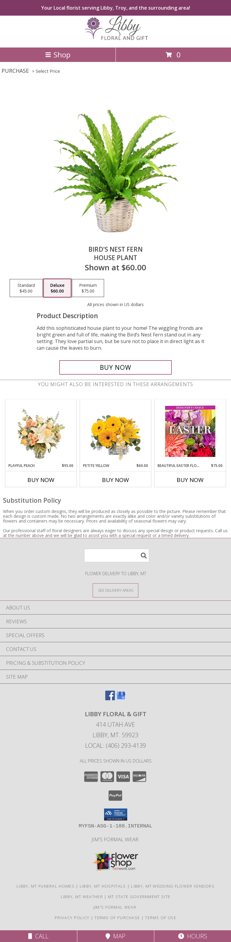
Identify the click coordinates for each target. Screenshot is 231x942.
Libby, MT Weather (82, 896)
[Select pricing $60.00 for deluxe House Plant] (57, 288)
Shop (57, 55)
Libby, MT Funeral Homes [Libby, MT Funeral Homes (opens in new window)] (46, 886)
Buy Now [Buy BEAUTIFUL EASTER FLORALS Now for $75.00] (190, 480)
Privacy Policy (72, 917)
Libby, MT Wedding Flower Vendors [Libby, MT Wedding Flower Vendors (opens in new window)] (172, 886)
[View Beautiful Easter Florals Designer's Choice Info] (190, 431)
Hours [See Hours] (192, 936)
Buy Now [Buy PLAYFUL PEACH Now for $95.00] (40, 480)
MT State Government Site (139, 896)
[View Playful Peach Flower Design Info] (41, 431)
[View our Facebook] (110, 698)
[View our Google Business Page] (121, 698)
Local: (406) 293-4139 (115, 745)
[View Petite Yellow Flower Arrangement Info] (116, 431)
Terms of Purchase (117, 917)
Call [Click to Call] (38, 936)
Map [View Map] (115, 936)
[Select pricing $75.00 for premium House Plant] (88, 288)
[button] (115, 815)
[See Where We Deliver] (115, 590)
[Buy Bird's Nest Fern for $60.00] (115, 367)
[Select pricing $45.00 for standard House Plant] (26, 288)
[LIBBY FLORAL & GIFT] (115, 38)
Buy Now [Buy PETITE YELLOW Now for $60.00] (115, 480)
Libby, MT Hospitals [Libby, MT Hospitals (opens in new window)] (103, 886)
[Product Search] (116, 555)
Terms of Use (160, 917)
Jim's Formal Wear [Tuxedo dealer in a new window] (115, 839)
